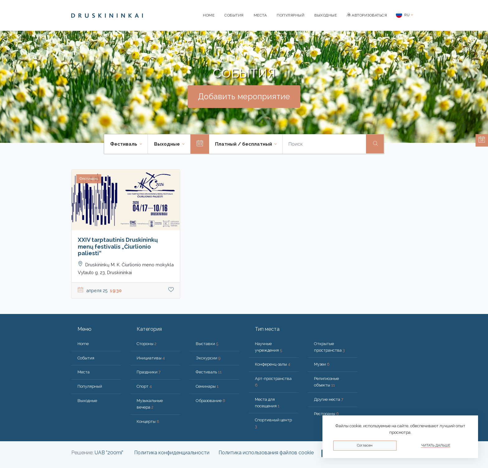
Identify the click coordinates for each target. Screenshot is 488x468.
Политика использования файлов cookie (266, 453)
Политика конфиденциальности (171, 453)
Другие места (328, 399)
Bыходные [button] (167, 144)
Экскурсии (208, 358)
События (234, 15)
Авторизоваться (367, 15)
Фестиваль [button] (124, 144)
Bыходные (325, 15)
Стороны (147, 343)
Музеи (322, 364)
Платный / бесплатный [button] (244, 144)
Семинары (207, 386)
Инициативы (151, 358)
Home (208, 15)
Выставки (207, 343)
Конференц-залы (272, 364)
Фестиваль (209, 372)
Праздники (149, 372)
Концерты (148, 421)
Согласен (365, 445)
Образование (210, 400)
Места (260, 15)
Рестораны (326, 413)
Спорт (144, 386)
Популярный (290, 15)
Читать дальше (435, 445)
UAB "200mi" (109, 453)
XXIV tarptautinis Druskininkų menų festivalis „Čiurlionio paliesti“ (118, 246)
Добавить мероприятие (244, 96)
